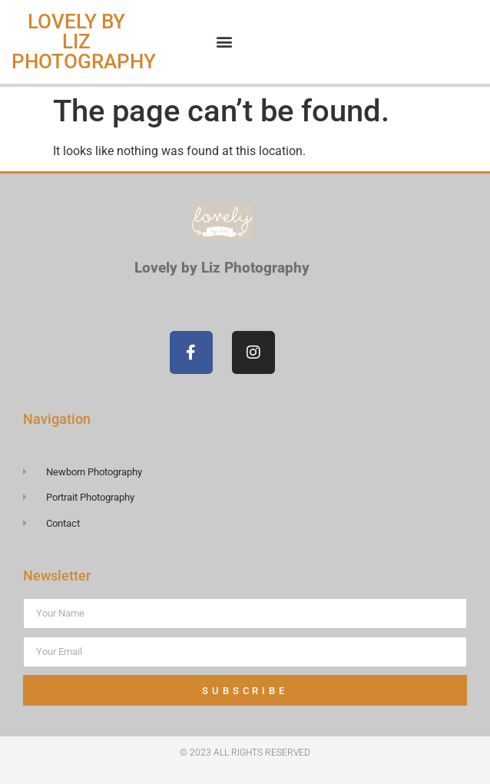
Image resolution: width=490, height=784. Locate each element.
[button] (224, 42)
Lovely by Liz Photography (84, 41)
